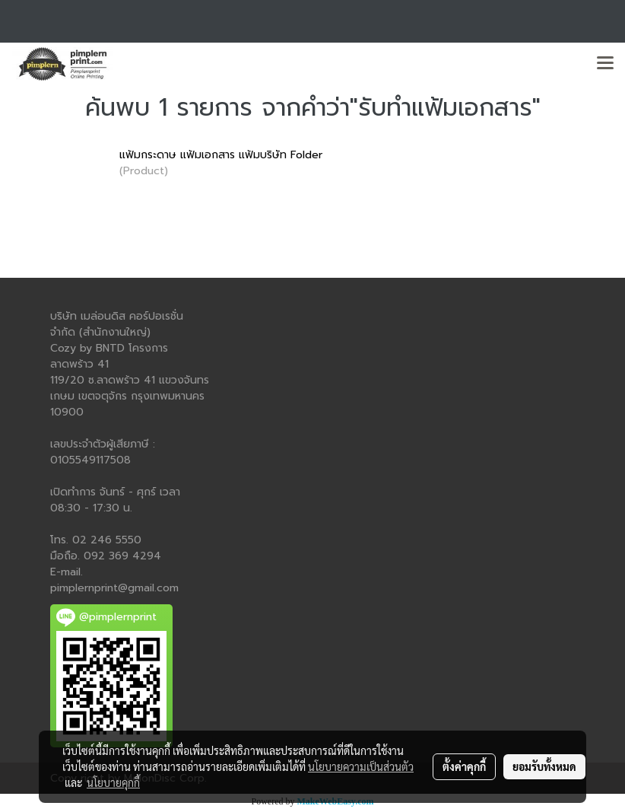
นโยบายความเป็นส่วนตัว (361, 766)
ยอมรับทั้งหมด (544, 766)
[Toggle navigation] (605, 64)
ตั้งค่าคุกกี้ (464, 766)
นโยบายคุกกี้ (113, 782)
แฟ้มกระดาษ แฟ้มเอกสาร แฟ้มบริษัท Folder (220, 155)
